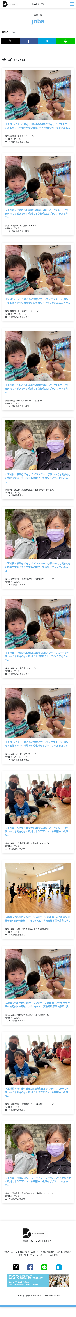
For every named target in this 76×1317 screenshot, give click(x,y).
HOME (5, 32)
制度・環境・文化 (27, 1252)
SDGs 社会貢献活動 (45, 1252)
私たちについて (10, 1252)
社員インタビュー (64, 1252)
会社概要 (54, 1255)
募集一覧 (22, 1255)
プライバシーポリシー (38, 1255)
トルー (57, 1296)
